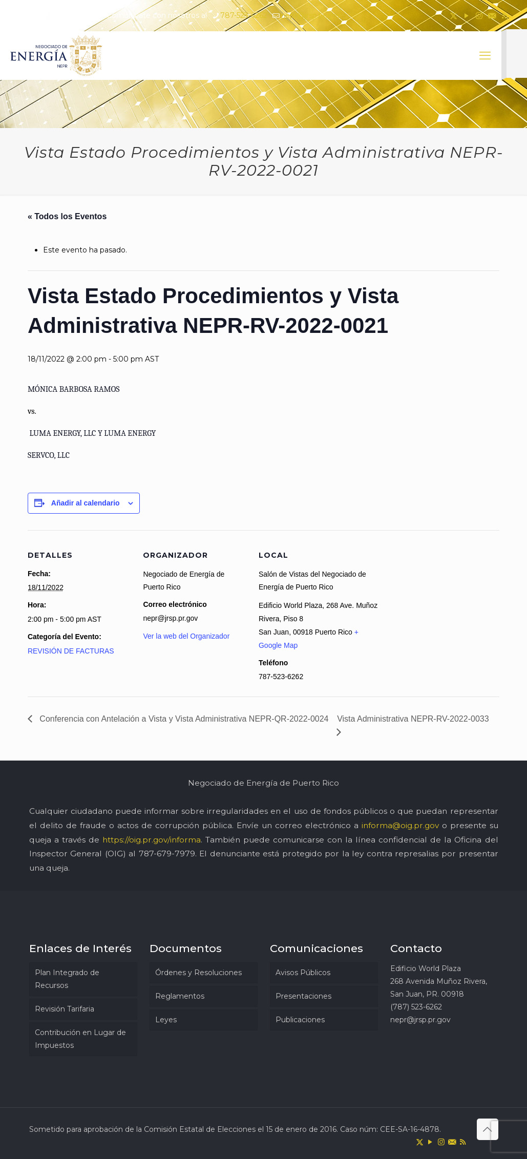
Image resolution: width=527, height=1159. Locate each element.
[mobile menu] (485, 56)
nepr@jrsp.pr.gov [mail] (311, 15)
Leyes (166, 1019)
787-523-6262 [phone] (243, 15)
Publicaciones (300, 1019)
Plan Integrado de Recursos (67, 979)
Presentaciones (303, 996)
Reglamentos (179, 996)
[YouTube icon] (466, 15)
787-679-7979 (167, 853)
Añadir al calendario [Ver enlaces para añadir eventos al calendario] (85, 503)
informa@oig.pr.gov (400, 825)
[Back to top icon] (487, 1129)
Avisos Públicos (303, 972)
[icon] (492, 15)
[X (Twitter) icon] (453, 15)
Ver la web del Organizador (186, 636)
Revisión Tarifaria (64, 1009)
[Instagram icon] (479, 15)
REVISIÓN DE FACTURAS (71, 651)
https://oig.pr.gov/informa (151, 840)
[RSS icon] (505, 15)
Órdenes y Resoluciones (198, 972)
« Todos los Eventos (67, 216)
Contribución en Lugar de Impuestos (80, 1039)
